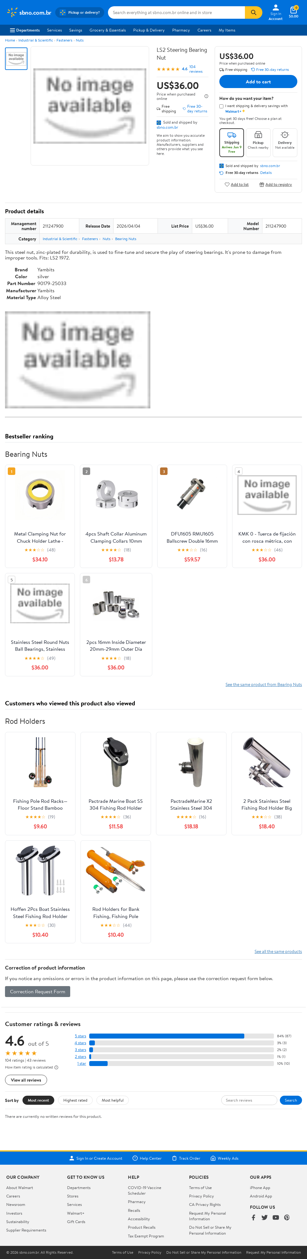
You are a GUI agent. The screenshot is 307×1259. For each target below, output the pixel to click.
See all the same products (278, 951)
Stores (72, 1196)
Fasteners (64, 40)
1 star (81, 1063)
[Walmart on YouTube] (275, 1218)
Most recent (38, 1100)
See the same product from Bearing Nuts (264, 684)
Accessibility (139, 1219)
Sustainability (17, 1221)
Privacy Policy (201, 1196)
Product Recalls (141, 1227)
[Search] (253, 12)
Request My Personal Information (207, 1216)
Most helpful (113, 1100)
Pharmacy (181, 30)
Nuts (80, 40)
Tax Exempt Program (146, 1236)
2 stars (80, 1056)
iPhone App (260, 1187)
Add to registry (275, 184)
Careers (204, 30)
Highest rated (75, 1100)
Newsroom (15, 1204)
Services (54, 30)
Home (10, 40)
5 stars (80, 1036)
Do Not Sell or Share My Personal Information (210, 1230)
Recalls (134, 1210)
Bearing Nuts (125, 238)
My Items (227, 30)
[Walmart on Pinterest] (287, 1218)
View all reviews (26, 1080)
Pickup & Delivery (149, 30)
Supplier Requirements (26, 1230)
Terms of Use (200, 1187)
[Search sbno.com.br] (176, 12)
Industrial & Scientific (35, 40)
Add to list (237, 184)
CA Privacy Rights (205, 1204)
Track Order (186, 1158)
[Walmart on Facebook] (253, 1218)
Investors (14, 1213)
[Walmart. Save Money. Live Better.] (28, 12)
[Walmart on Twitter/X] (264, 1218)
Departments (25, 30)
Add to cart (258, 81)
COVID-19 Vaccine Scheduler (144, 1190)
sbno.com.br (167, 127)
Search (291, 1100)
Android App (261, 1196)
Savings (75, 30)
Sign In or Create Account (95, 1158)
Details (266, 172)
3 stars (80, 1049)
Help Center (147, 1158)
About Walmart (19, 1187)
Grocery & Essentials (108, 30)
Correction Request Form (37, 991)
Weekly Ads (224, 1158)
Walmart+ (76, 1213)
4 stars (80, 1042)
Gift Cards (76, 1221)
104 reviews (195, 69)
